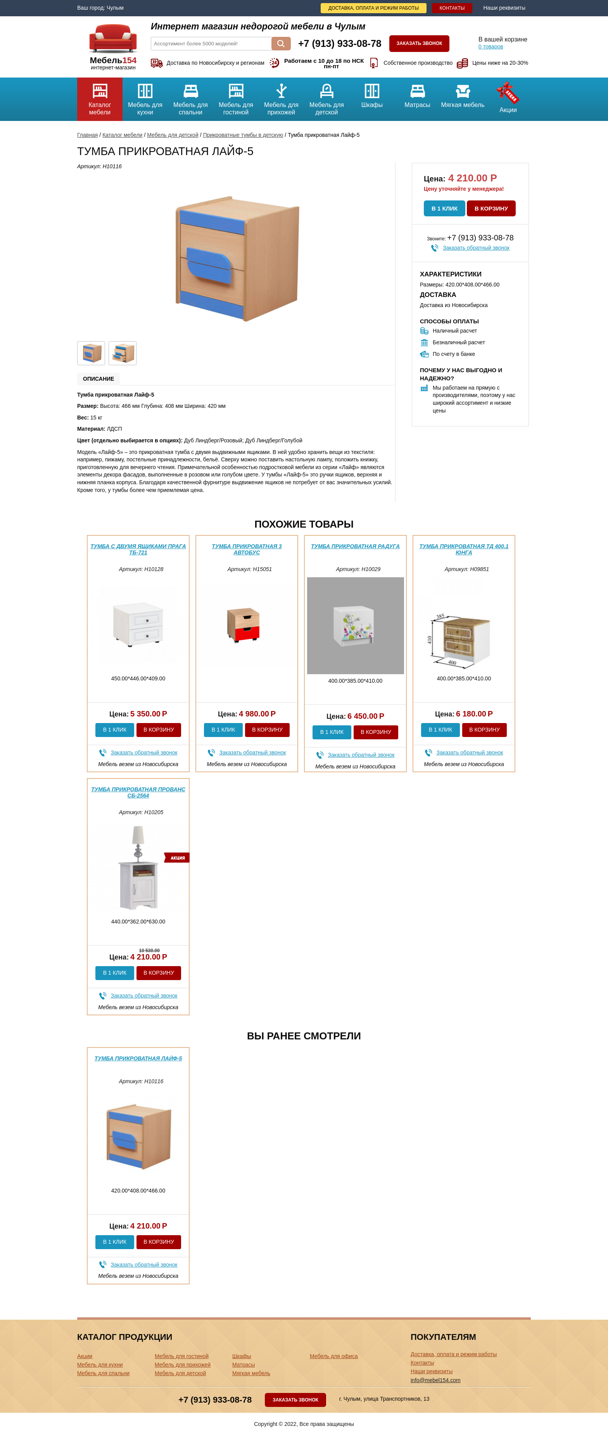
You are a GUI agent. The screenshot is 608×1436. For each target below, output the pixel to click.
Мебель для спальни (190, 97)
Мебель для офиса (334, 1356)
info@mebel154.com (436, 1380)
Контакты (452, 8)
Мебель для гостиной (236, 97)
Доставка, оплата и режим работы (373, 8)
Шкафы (372, 93)
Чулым (115, 8)
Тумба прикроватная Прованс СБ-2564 (138, 792)
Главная (87, 135)
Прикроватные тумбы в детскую (243, 135)
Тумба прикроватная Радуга (355, 546)
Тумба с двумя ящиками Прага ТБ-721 (138, 549)
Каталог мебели (100, 97)
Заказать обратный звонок (476, 248)
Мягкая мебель (462, 93)
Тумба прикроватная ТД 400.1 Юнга (463, 549)
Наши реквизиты (504, 8)
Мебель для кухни (145, 97)
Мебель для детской (326, 97)
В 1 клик (445, 208)
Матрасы (417, 93)
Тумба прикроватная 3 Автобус (247, 549)
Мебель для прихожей (281, 97)
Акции (508, 95)
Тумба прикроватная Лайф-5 (138, 1058)
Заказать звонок (419, 43)
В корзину (491, 208)
